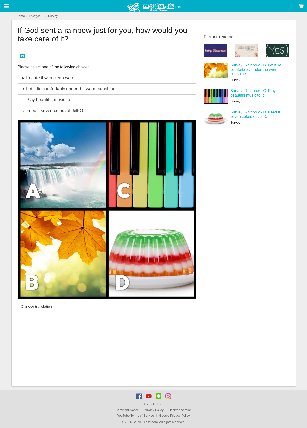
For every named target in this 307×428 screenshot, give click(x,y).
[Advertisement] (107, 350)
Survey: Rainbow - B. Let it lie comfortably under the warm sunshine (255, 69)
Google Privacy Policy (174, 415)
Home (21, 16)
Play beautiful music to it (48, 99)
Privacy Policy (154, 410)
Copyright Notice (127, 410)
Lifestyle (36, 16)
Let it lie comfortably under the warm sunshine (69, 88)
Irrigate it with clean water (49, 77)
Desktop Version (180, 410)
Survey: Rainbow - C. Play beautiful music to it (253, 93)
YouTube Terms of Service (135, 415)
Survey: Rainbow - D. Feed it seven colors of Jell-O (255, 114)
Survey (53, 16)
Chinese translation (36, 306)
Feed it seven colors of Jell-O (52, 110)
